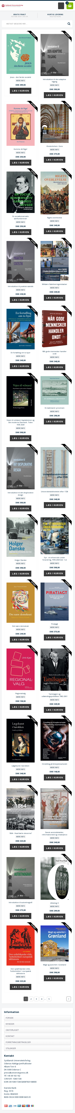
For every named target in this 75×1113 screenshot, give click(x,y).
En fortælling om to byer (20, 352)
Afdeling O (54, 903)
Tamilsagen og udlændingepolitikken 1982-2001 (54, 695)
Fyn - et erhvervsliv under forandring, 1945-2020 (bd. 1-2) (54, 558)
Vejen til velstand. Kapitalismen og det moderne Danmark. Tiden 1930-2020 (20, 422)
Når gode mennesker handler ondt (54, 352)
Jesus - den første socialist (20, 77)
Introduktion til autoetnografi (20, 902)
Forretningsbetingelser (18, 1042)
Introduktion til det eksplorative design (20, 493)
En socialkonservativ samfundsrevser (20, 217)
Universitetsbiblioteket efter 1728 (54, 491)
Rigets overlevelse (54, 217)
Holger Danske (20, 560)
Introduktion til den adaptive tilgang (54, 80)
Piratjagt (54, 624)
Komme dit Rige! (20, 149)
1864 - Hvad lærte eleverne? (20, 833)
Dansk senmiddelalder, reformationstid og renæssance (54, 833)
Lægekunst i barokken (20, 766)
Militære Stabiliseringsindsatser (54, 284)
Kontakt (10, 1036)
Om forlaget (12, 1030)
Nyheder (10, 1024)
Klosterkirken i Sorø (55, 146)
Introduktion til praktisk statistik (20, 286)
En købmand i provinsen (54, 408)
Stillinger (11, 1048)
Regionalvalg (20, 693)
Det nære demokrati (20, 626)
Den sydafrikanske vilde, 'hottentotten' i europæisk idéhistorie (20, 971)
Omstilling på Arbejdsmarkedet (54, 764)
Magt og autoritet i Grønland (54, 965)
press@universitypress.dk (16, 1072)
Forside (9, 1017)
